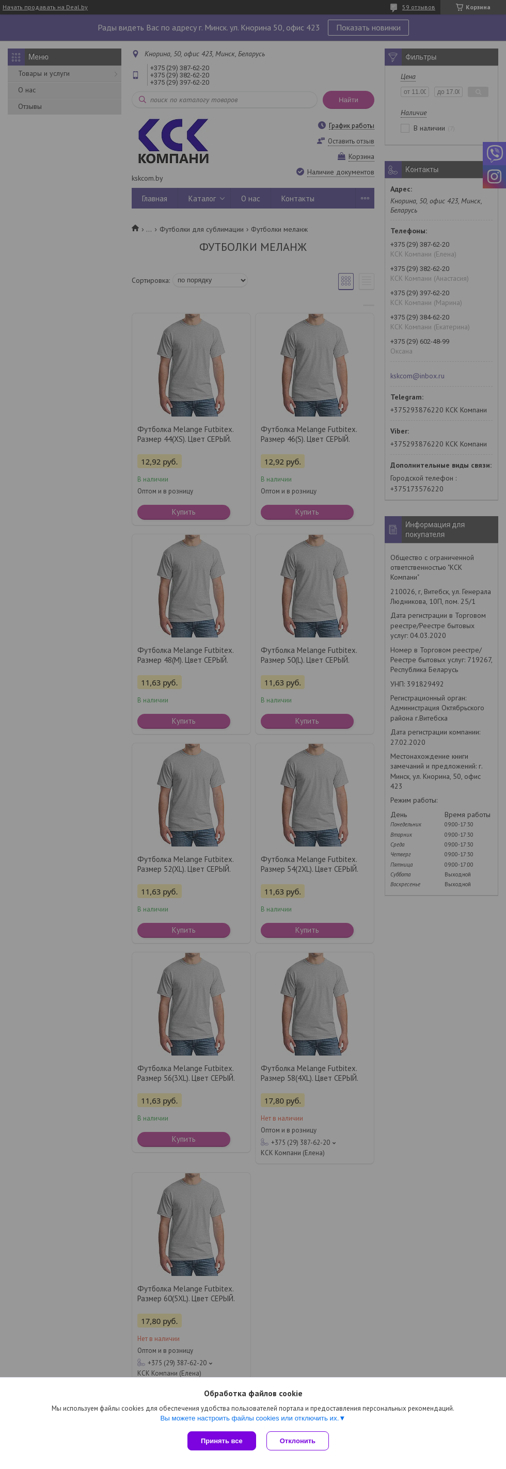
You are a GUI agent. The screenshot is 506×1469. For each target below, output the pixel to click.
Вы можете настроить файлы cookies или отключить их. (249, 1418)
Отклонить (297, 1441)
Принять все (222, 1441)
